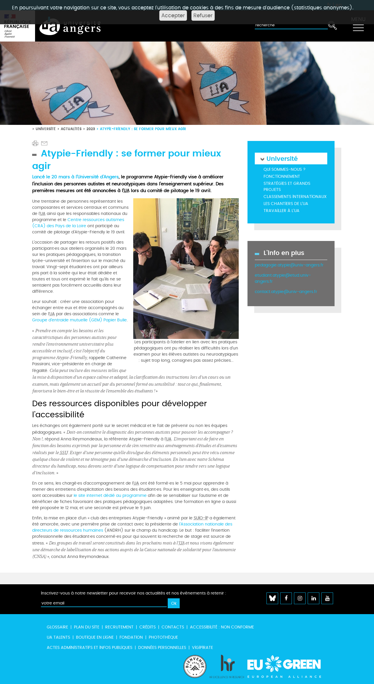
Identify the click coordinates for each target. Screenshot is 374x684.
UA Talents (58, 637)
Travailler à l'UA (281, 211)
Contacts (173, 627)
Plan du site (86, 627)
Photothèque (163, 637)
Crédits (147, 627)
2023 (90, 128)
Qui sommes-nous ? (285, 169)
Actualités (71, 128)
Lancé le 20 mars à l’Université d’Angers (75, 176)
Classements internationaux (295, 197)
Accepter (173, 15)
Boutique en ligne (95, 637)
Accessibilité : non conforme (222, 627)
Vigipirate (202, 648)
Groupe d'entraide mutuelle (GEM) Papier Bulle (79, 320)
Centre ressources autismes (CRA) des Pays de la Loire (78, 223)
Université (46, 128)
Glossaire (57, 627)
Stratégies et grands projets (287, 186)
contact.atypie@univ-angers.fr (286, 292)
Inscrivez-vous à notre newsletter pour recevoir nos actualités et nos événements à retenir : (133, 593)
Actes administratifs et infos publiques (89, 648)
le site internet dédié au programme (111, 495)
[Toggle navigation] (358, 26)
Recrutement (119, 627)
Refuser (203, 15)
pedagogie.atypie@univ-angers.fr (289, 265)
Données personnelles (162, 648)
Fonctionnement (282, 176)
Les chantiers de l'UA (286, 204)
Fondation (131, 637)
